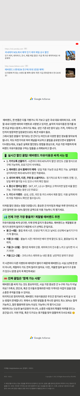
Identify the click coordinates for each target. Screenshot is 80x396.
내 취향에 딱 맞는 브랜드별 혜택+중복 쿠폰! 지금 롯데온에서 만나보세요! (33, 74)
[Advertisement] (40, 16)
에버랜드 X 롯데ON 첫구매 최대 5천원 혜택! (24, 69)
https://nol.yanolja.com (14, 49)
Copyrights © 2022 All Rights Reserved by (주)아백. (61, 376)
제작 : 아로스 (8, 376)
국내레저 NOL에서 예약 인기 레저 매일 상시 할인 (27, 52)
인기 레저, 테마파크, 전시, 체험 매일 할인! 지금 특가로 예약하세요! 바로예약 (32, 56)
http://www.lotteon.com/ (14, 66)
